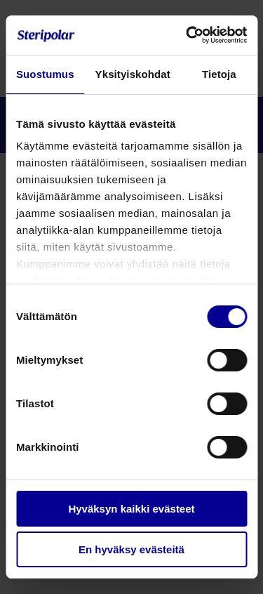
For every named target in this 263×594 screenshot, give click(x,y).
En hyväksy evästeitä (131, 549)
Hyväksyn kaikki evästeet (131, 509)
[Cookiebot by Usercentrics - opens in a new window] (187, 35)
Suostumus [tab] (45, 74)
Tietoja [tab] (219, 74)
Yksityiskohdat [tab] (132, 74)
